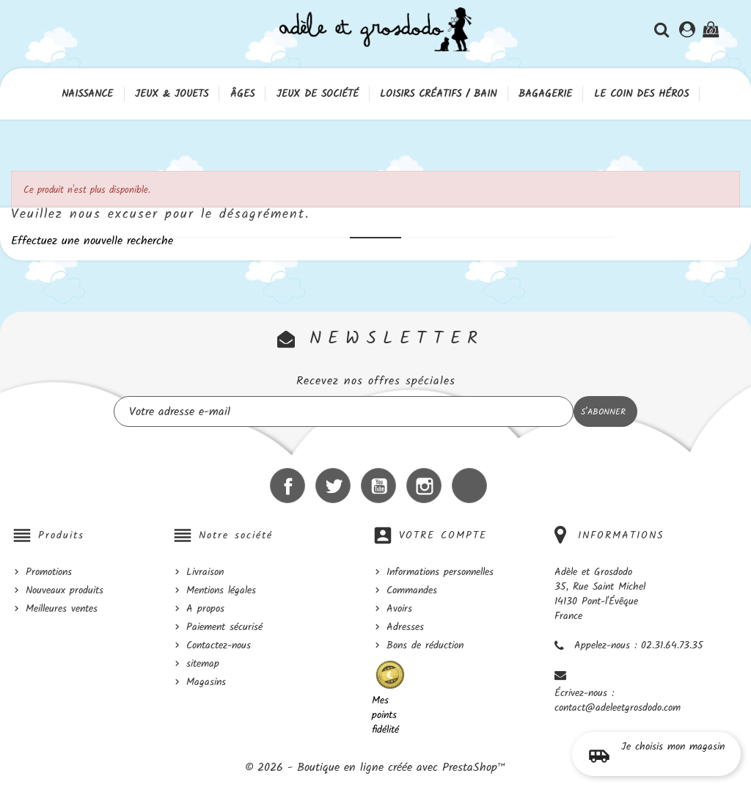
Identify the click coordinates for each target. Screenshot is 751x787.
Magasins (206, 682)
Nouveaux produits (64, 590)
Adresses (405, 627)
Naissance (87, 94)
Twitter (333, 485)
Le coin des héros (641, 94)
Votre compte (443, 535)
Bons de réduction (425, 645)
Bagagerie (545, 94)
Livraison (205, 572)
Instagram (424, 485)
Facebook (287, 485)
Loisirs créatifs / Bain (438, 94)
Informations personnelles (440, 572)
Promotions (49, 572)
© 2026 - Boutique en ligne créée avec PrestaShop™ (375, 767)
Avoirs (399, 609)
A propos (205, 609)
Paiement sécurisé (224, 627)
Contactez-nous (218, 645)
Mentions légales (221, 590)
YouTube (378, 485)
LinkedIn (469, 485)
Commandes (412, 590)
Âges (242, 94)
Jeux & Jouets (171, 94)
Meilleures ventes (62, 609)
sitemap (202, 664)
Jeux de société (317, 94)
